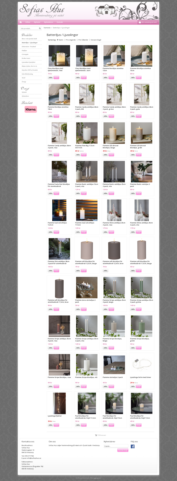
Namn (61, 40)
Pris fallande (83, 40)
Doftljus (24, 50)
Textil (23, 78)
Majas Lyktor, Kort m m (29, 66)
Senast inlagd (96, 40)
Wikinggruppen (95, 478)
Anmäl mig (123, 450)
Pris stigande (71, 40)
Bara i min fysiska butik (29, 39)
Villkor (27, 22)
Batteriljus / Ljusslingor (29, 43)
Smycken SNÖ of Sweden (30, 70)
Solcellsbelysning (27, 74)
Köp (56, 77)
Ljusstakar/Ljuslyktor (28, 62)
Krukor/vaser (26, 58)
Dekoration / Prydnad (29, 46)
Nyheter (37, 22)
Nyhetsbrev (48, 22)
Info (50, 77)
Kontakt (60, 22)
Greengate (25, 54)
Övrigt (24, 82)
